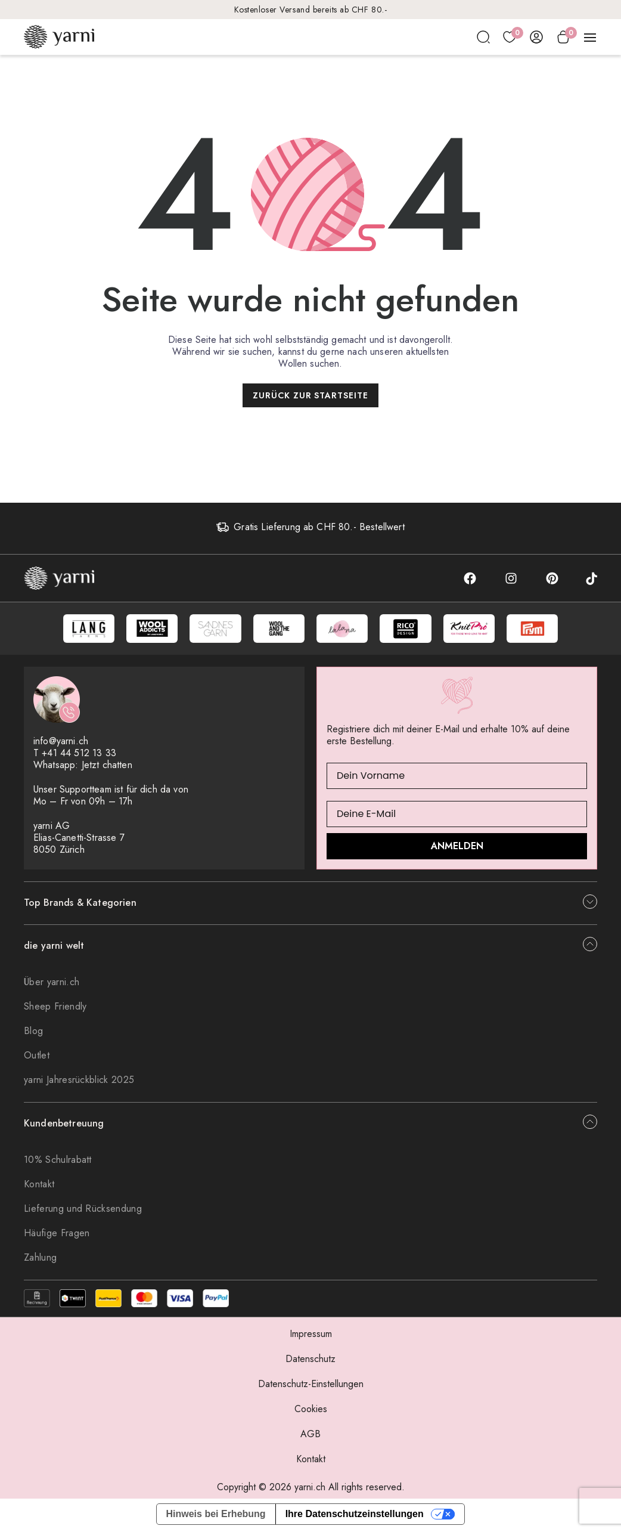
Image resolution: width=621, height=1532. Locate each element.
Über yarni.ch (51, 984)
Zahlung (40, 1260)
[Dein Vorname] (457, 778)
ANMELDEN (457, 848)
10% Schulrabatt (58, 1162)
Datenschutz (310, 1361)
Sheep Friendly (55, 1009)
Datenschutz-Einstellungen (311, 1386)
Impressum (311, 1336)
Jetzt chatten (107, 767)
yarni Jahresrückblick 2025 (79, 1082)
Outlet (36, 1057)
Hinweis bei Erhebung (216, 1516)
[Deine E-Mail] (457, 816)
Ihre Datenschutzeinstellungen (354, 1516)
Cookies (310, 1411)
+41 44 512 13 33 (79, 755)
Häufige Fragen (56, 1235)
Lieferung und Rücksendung (83, 1211)
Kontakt (39, 1186)
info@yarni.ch (60, 743)
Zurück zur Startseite (311, 395)
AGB (310, 1436)
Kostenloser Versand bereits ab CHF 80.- (310, 10)
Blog (33, 1033)
